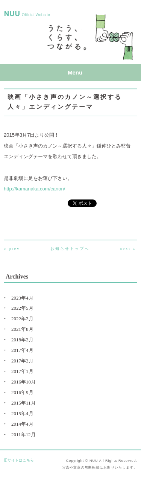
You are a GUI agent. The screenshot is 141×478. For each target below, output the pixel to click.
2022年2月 (22, 318)
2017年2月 (22, 361)
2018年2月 (22, 340)
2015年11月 (23, 403)
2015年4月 (22, 413)
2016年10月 (23, 382)
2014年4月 (22, 424)
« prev (12, 249)
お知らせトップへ (69, 249)
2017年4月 (22, 350)
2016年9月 (22, 392)
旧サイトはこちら (19, 460)
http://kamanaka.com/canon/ (34, 189)
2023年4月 (22, 298)
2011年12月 (23, 434)
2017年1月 (22, 371)
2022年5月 (22, 308)
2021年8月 (22, 329)
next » (128, 249)
